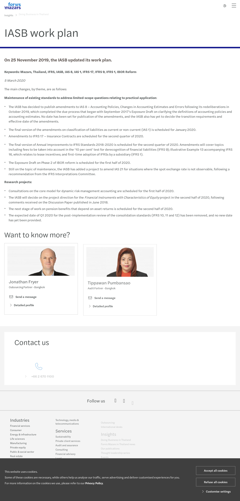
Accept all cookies (215, 470)
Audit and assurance (66, 447)
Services (63, 433)
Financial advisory (65, 456)
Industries (19, 420)
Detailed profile (21, 306)
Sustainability (63, 438)
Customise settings (216, 491)
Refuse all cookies (215, 482)
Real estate (16, 456)
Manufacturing (18, 443)
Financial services (20, 426)
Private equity (18, 447)
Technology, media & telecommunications (67, 423)
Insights (8, 15)
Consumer (16, 430)
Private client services (67, 443)
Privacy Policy (94, 483)
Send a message (23, 298)
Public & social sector (22, 452)
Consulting (61, 451)
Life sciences (17, 439)
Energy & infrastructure (23, 434)
